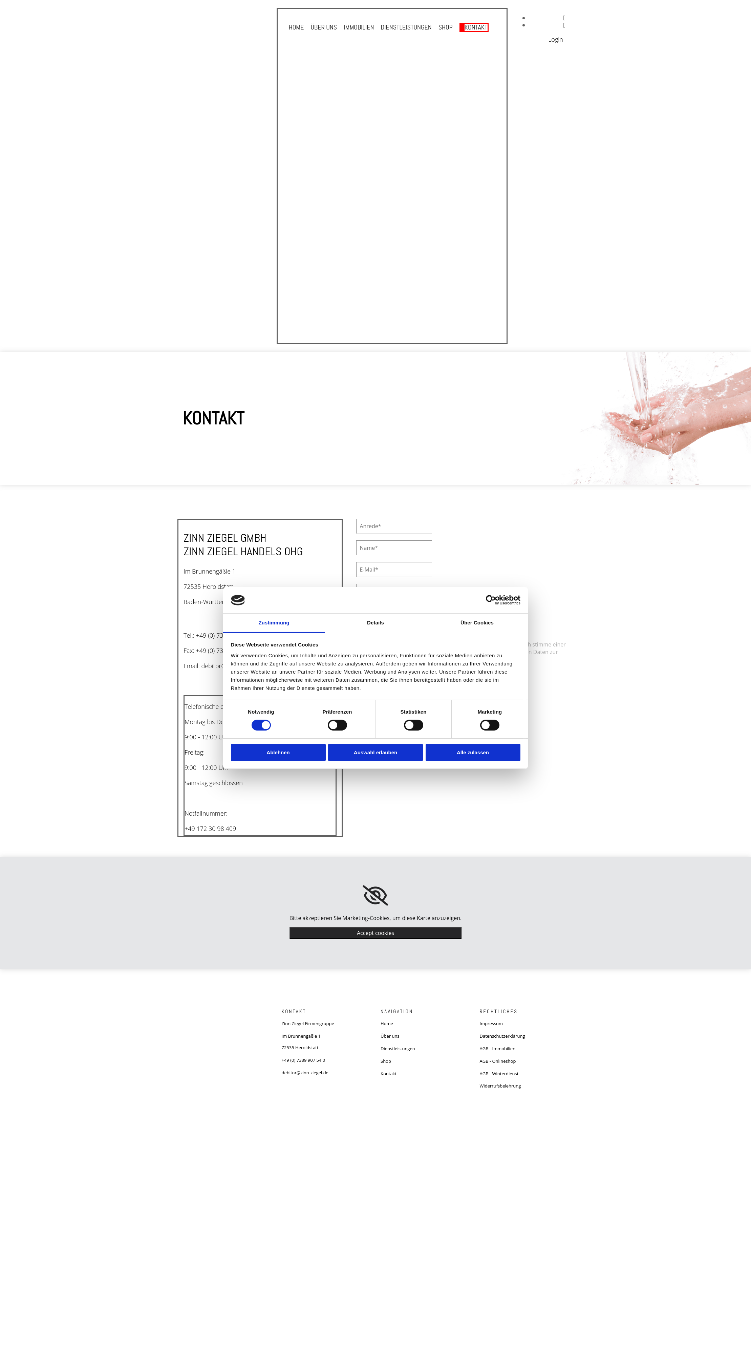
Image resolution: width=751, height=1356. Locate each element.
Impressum (491, 1023)
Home (295, 27)
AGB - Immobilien (498, 1048)
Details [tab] (375, 622)
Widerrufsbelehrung (500, 1086)
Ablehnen (277, 752)
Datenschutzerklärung (502, 1036)
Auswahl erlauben (375, 752)
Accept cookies (375, 933)
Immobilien (358, 27)
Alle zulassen (473, 752)
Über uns (323, 27)
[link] (375, 895)
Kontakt (477, 27)
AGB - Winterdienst (499, 1074)
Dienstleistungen (406, 27)
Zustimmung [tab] (274, 622)
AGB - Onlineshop (498, 1061)
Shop (446, 27)
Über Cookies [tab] (477, 622)
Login (555, 39)
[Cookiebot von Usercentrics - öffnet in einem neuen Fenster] (490, 600)
